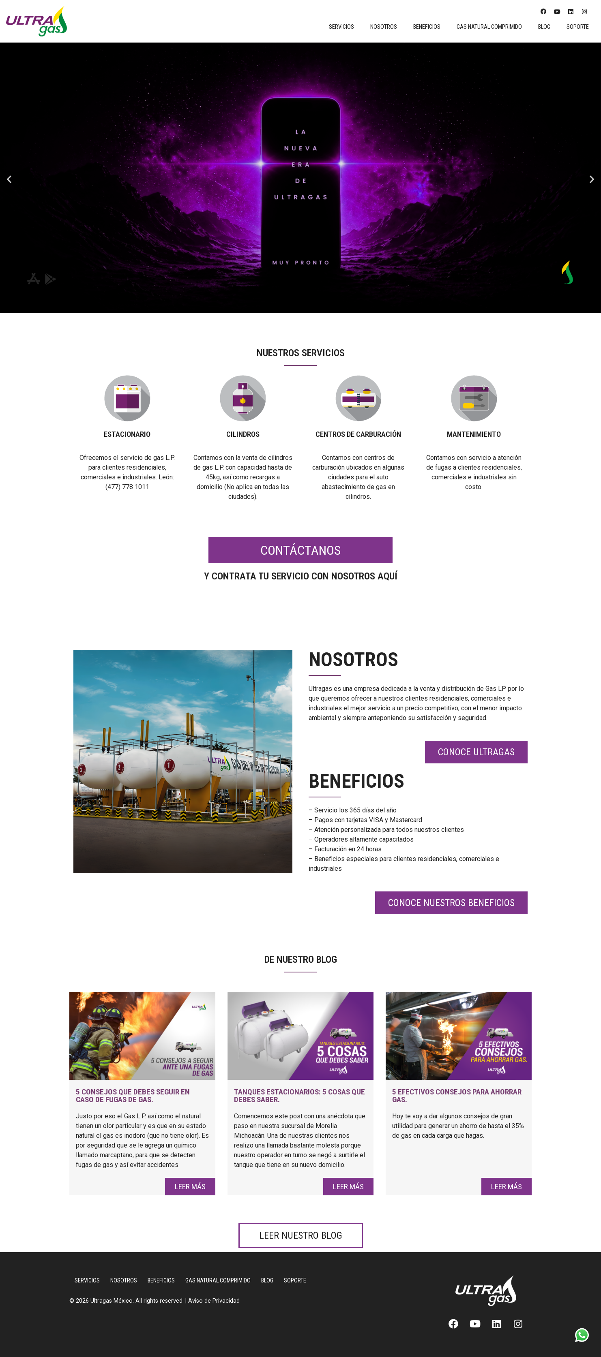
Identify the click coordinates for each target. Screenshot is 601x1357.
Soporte (578, 27)
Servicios (341, 27)
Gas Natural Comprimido (489, 27)
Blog (544, 27)
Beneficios (426, 27)
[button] (9, 179)
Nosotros (383, 27)
